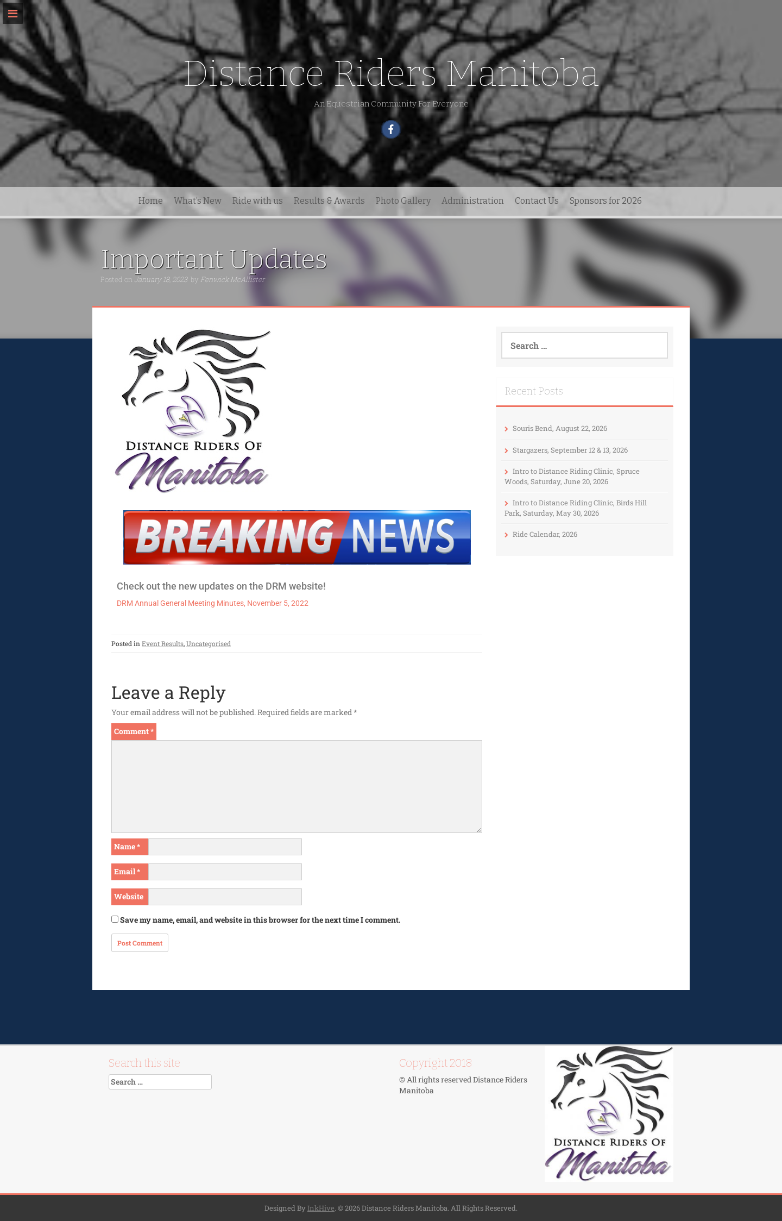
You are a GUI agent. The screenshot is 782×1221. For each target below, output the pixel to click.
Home (150, 201)
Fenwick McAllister (232, 279)
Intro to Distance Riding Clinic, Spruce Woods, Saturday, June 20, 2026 (572, 476)
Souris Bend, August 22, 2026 (560, 428)
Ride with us (257, 201)
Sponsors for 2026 (606, 201)
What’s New (198, 201)
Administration (473, 201)
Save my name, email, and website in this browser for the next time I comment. (260, 920)
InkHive (321, 1208)
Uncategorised (208, 643)
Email (127, 871)
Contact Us (537, 201)
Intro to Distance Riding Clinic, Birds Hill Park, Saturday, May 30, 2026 (575, 508)
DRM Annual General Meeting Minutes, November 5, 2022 (212, 603)
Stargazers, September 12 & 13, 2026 (570, 450)
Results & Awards (329, 201)
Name (127, 846)
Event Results (163, 643)
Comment (134, 731)
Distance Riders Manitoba (391, 73)
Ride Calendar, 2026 (545, 534)
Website (128, 896)
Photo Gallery (403, 201)
